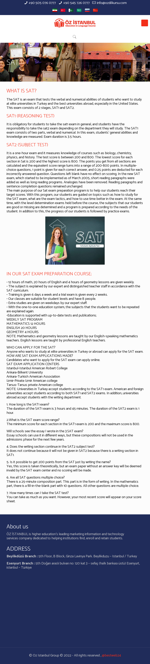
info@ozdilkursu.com (112, 3)
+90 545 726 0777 (76, 3)
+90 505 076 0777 (42, 3)
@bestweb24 (111, 655)
